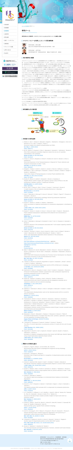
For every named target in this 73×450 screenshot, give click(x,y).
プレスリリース (28, 219)
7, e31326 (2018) (30, 407)
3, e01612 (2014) (30, 350)
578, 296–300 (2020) (31, 236)
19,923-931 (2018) (33, 429)
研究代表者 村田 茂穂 (35, 44)
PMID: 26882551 (28, 382)
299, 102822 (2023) (33, 337)
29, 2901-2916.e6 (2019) (33, 175)
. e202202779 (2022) (36, 319)
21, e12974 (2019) (33, 184)
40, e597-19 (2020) (33, 258)
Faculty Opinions (28, 248)
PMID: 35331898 (28, 329)
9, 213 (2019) (31, 190)
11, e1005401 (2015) (33, 358)
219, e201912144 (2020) (34, 266)
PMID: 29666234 (28, 424)
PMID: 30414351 (28, 185)
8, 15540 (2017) (32, 399)
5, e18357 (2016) (30, 389)
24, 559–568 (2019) (33, 199)
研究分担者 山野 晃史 (35, 50)
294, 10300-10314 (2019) (35, 207)
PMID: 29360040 (28, 409)
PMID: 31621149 (28, 229)
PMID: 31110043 (28, 209)
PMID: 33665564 (28, 297)
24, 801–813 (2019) (33, 227)
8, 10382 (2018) (31, 146)
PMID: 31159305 (28, 192)
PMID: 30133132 (28, 157)
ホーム (23, 26)
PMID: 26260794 (28, 367)
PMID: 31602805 (28, 217)
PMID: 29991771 (28, 148)
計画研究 (27, 26)
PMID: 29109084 (28, 417)
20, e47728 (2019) (32, 216)
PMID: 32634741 (28, 276)
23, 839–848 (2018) (33, 155)
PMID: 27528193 (28, 390)
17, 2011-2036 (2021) (33, 283)
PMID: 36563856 (28, 339)
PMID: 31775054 (28, 177)
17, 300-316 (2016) (32, 380)
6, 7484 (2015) (32, 372)
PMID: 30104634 (28, 431)
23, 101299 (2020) (31, 275)
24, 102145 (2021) (31, 295)
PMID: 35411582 (28, 320)
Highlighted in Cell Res (30, 244)
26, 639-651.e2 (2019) (32, 165)
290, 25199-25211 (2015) (35, 365)
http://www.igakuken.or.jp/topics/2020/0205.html (36, 241)
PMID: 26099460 (28, 373)
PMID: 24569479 (28, 351)
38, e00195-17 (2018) (34, 416)
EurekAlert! (27, 246)
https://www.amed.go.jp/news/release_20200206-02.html (39, 243)
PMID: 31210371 (28, 201)
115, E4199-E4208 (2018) (39, 422)
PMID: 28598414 (28, 400)
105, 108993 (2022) (33, 327)
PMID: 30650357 (28, 167)
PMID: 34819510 (28, 312)
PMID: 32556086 (28, 268)
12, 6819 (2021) (32, 310)
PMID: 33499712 (28, 285)
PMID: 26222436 (28, 360)
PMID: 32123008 (28, 260)
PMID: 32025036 (28, 238)
